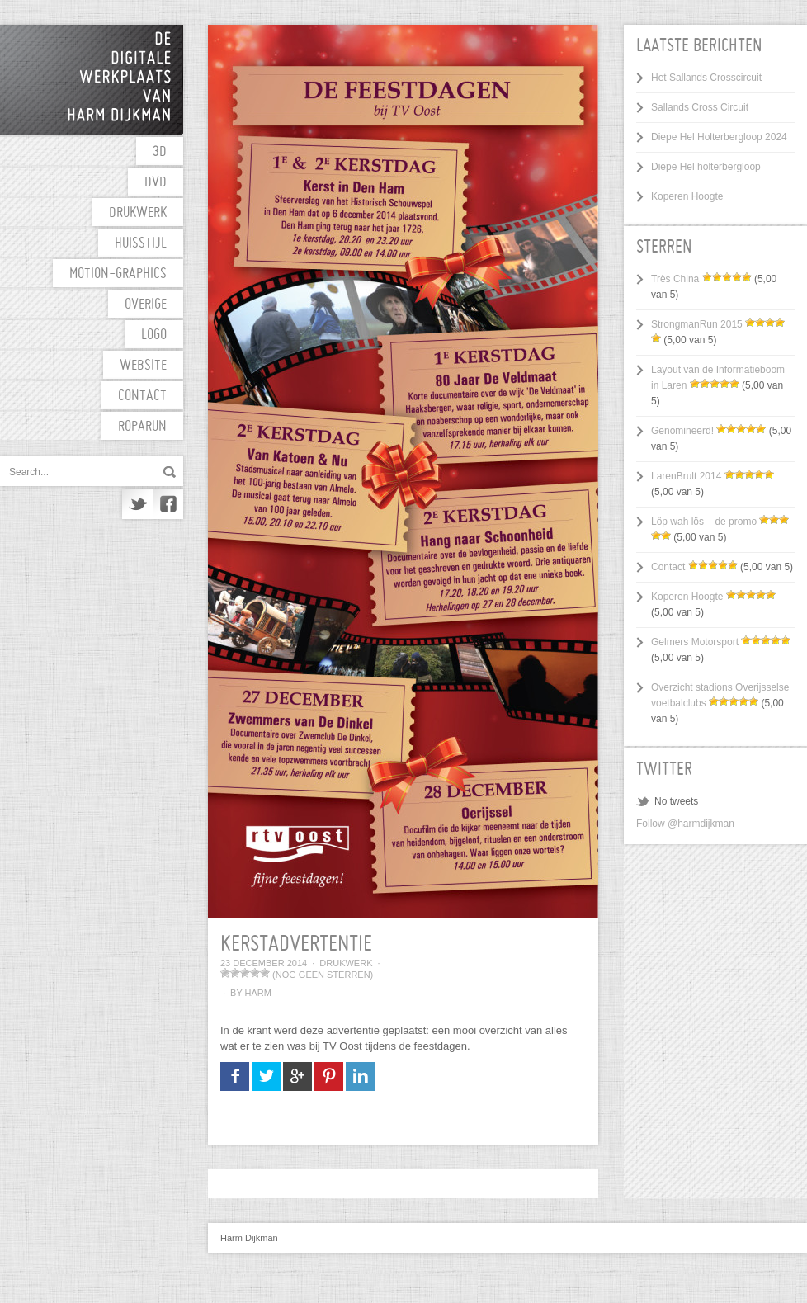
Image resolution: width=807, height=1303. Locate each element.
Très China (675, 279)
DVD (155, 183)
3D (160, 152)
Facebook (168, 504)
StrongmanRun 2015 (697, 324)
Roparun (142, 427)
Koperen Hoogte (687, 196)
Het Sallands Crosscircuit (706, 77)
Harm (258, 993)
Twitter (137, 504)
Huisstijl (141, 244)
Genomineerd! (682, 431)
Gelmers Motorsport (695, 642)
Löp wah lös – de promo (704, 521)
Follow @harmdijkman (685, 823)
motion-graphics (118, 274)
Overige (146, 305)
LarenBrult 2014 (686, 476)
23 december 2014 (263, 963)
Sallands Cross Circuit (699, 107)
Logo (154, 335)
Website (143, 366)
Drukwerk (138, 213)
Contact (142, 396)
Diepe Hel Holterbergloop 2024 (719, 137)
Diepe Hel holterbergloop (706, 166)
